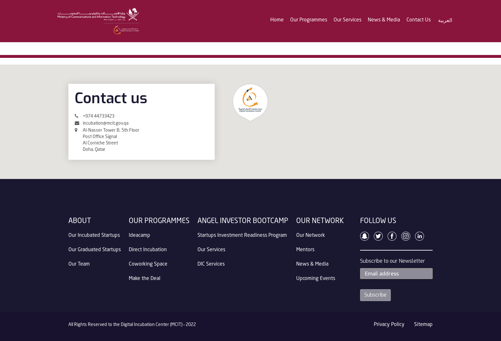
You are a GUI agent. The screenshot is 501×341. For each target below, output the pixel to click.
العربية (445, 20)
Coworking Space (148, 264)
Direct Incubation (148, 249)
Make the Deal (144, 278)
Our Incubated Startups (94, 235)
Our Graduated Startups (94, 249)
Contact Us (418, 20)
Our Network (310, 235)
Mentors (305, 249)
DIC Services (211, 264)
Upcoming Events (315, 278)
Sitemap (423, 324)
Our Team (79, 264)
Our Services (347, 20)
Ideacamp (139, 235)
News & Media (384, 20)
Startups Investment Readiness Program (242, 235)
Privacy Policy (389, 324)
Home (277, 20)
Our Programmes (308, 20)
